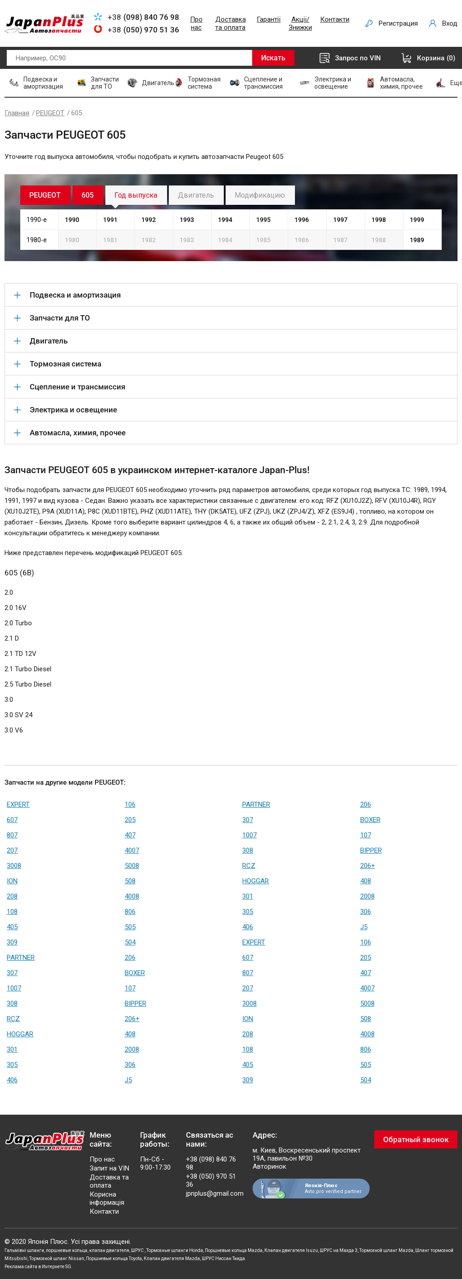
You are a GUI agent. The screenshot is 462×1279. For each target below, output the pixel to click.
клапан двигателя (109, 1250)
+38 (143, 17)
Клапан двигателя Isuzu (291, 1250)
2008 (367, 896)
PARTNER (256, 804)
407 (130, 835)
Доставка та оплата (230, 23)
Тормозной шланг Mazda (386, 1250)
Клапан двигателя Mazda (172, 1258)
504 (130, 942)
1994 (225, 219)
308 (247, 850)
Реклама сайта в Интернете (34, 1266)
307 (247, 820)
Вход (449, 23)
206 (365, 804)
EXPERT (18, 804)
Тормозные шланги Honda (174, 1250)
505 (130, 927)
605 (88, 195)
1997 (340, 219)
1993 (187, 219)
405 (12, 927)
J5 (363, 927)
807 (12, 835)
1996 (301, 219)
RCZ (248, 866)
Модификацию (260, 195)
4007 (132, 850)
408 (365, 881)
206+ (367, 866)
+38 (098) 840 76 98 (211, 1163)
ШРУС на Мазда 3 (339, 1250)
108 (12, 912)
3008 (14, 866)
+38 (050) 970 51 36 (211, 1180)
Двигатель (196, 195)
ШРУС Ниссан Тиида (223, 1258)
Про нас (196, 23)
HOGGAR (255, 881)
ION (12, 881)
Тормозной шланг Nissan (56, 1258)
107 (365, 835)
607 (12, 820)
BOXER (370, 820)
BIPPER (371, 850)
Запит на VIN (109, 1168)
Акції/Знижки (300, 23)
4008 (132, 896)
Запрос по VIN (358, 58)
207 (12, 850)
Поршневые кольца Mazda (234, 1250)
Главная (17, 113)
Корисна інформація (107, 1198)
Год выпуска (135, 195)
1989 (417, 240)
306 (365, 912)
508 (130, 881)
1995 (263, 219)
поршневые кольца (66, 1250)
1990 (72, 219)
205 (130, 820)
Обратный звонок (415, 1139)
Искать (273, 58)
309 (12, 942)
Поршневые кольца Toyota (114, 1258)
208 (12, 896)
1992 (148, 219)
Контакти (334, 19)
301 (247, 896)
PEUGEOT (50, 113)
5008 (132, 866)
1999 (417, 219)
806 (130, 912)
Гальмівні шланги (24, 1250)
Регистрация (398, 23)
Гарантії (269, 19)
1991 (110, 219)
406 (247, 927)
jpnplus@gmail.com (215, 1193)
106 (130, 804)
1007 (249, 835)
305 (247, 912)
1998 (378, 219)
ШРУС (138, 1250)
